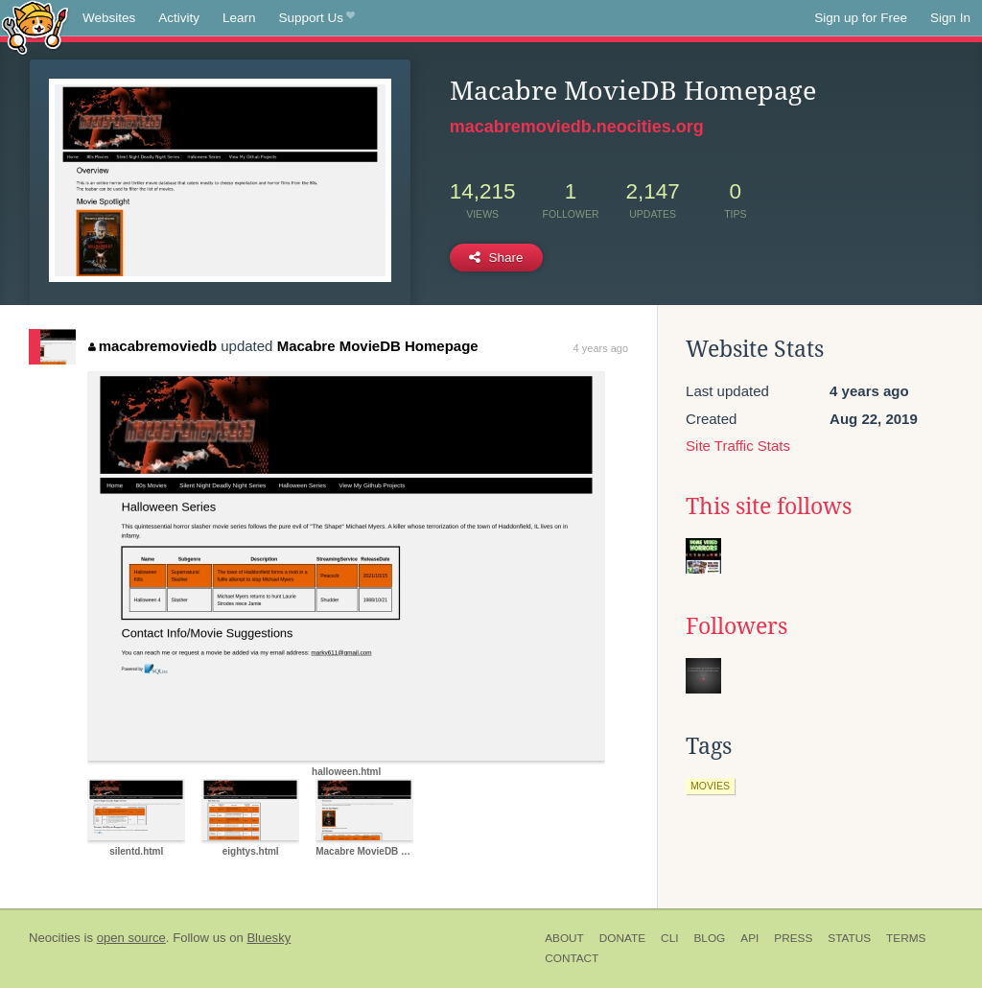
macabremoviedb (152, 346)
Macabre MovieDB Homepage (378, 346)
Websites (108, 18)
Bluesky (268, 937)
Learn (239, 18)
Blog (709, 938)
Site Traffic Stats (738, 445)
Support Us (317, 18)
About (564, 938)
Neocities (55, 937)
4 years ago (600, 348)
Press (793, 938)
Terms (905, 938)
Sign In (950, 18)
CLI (669, 938)
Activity (178, 18)
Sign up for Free (860, 18)
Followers (736, 626)
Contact (571, 958)
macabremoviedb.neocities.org (577, 126)
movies (710, 785)
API (749, 938)
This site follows (769, 506)
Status (849, 938)
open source (131, 937)
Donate (622, 938)
